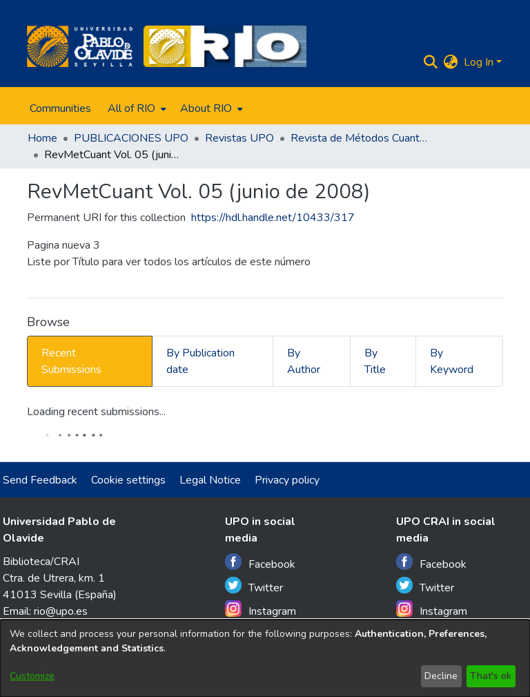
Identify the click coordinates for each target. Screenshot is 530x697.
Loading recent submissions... (96, 411)
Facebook (260, 562)
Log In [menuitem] (478, 62)
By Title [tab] (375, 361)
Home (42, 138)
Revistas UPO (239, 138)
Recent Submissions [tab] (71, 361)
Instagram (260, 609)
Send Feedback (40, 480)
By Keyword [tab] (451, 361)
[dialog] (265, 658)
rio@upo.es (61, 611)
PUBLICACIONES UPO (131, 138)
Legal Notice (210, 480)
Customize (32, 675)
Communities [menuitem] (60, 108)
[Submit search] (431, 62)
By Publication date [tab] (200, 361)
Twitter (254, 586)
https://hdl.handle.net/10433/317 (273, 217)
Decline (441, 675)
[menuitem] (135, 108)
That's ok (490, 675)
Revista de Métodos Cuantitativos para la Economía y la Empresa (360, 138)
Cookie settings (128, 480)
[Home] (79, 46)
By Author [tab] (303, 361)
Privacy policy (287, 480)
